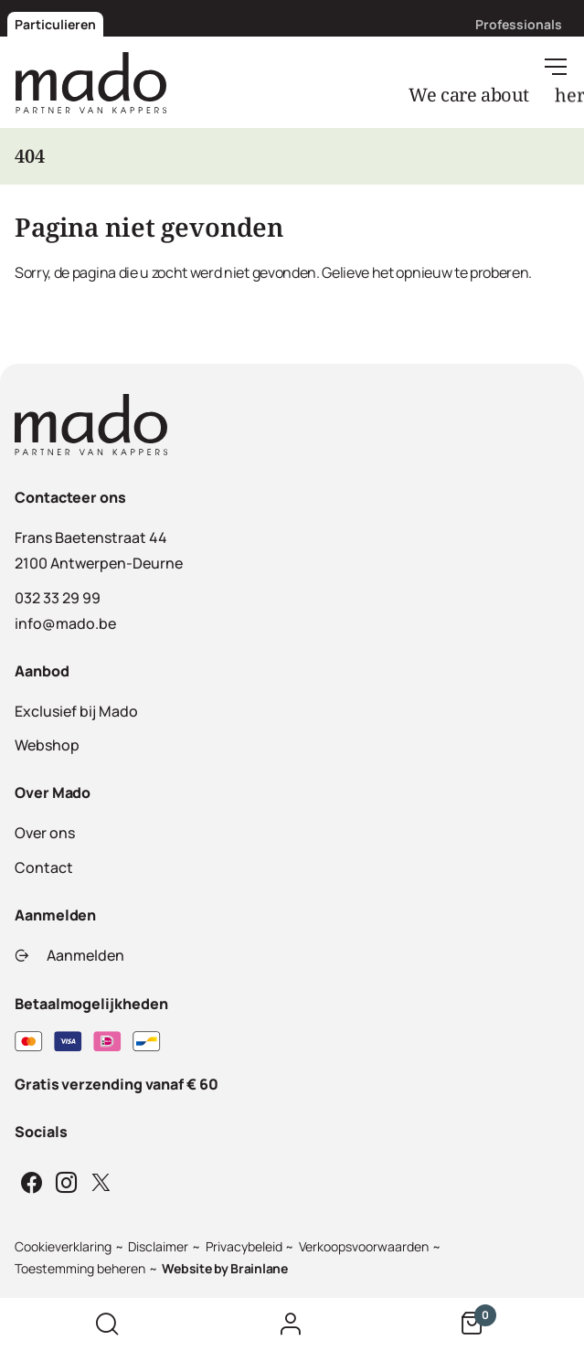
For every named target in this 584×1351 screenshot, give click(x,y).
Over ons (45, 833)
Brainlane (258, 1268)
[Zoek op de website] (107, 1324)
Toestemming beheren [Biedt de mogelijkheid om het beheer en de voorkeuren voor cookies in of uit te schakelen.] (80, 1268)
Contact (44, 867)
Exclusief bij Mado (76, 711)
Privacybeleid (244, 1246)
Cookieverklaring (63, 1246)
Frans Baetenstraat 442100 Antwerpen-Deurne (99, 550)
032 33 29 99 (58, 598)
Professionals (518, 24)
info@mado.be (65, 623)
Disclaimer (158, 1246)
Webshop (47, 745)
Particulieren (55, 24)
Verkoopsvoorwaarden (364, 1246)
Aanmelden (69, 955)
